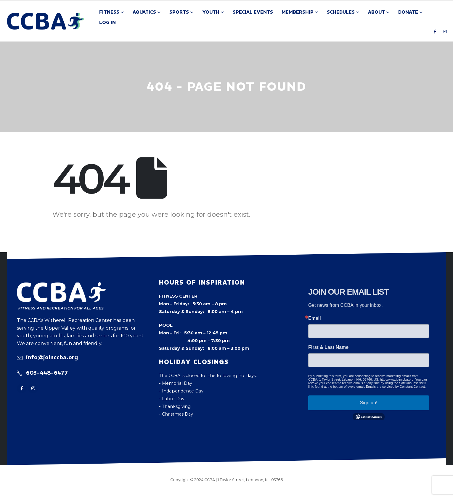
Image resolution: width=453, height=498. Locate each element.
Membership (298, 12)
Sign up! (369, 402)
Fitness (109, 12)
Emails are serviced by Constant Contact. (396, 386)
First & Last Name (328, 347)
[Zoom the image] (61, 286)
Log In (107, 22)
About (376, 12)
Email (314, 318)
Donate (408, 12)
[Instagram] (445, 31)
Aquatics (144, 12)
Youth (210, 12)
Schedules (341, 12)
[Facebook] (435, 31)
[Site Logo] (46, 21)
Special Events (253, 12)
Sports (179, 12)
